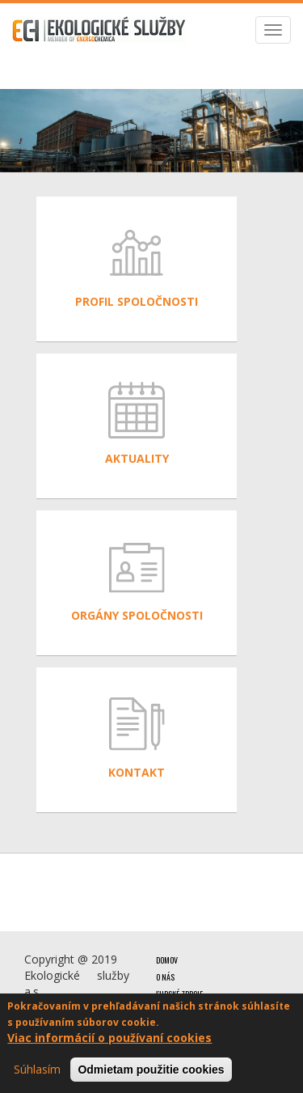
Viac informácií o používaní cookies (109, 1038)
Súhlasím (37, 1070)
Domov (167, 960)
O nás (165, 977)
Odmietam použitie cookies (151, 1070)
